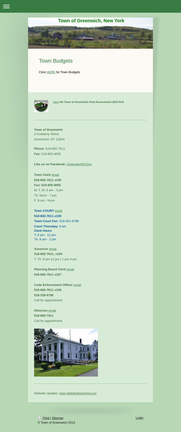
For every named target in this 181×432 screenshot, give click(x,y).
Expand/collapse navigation (90, 6)
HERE (51, 72)
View (56, 102)
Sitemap (57, 418)
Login (139, 418)
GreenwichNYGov (79, 164)
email (55, 175)
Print (44, 418)
